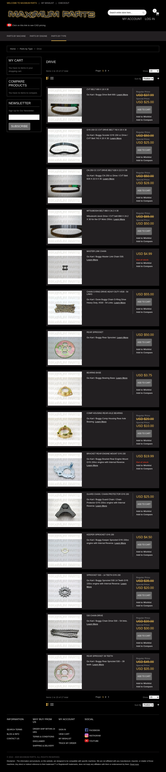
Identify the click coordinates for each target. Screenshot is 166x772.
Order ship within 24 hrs (44, 730)
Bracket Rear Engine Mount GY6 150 (106, 454)
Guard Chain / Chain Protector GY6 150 (108, 494)
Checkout (63, 3)
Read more (134, 764)
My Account (132, 19)
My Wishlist (47, 3)
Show (145, 71)
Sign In (62, 729)
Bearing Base (94, 373)
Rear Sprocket (95, 332)
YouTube (92, 741)
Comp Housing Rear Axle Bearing (105, 413)
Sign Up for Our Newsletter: (21, 110)
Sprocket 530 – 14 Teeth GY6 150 (104, 575)
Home (13, 49)
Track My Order (67, 743)
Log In (150, 19)
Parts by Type (26, 49)
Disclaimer (39, 741)
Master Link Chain (96, 251)
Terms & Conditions (43, 737)
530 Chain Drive (95, 615)
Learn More (122, 94)
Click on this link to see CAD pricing (26, 25)
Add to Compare (144, 120)
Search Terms (14, 729)
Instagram (93, 735)
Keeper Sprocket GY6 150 (100, 535)
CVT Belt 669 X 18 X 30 (98, 89)
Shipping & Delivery (43, 746)
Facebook (92, 730)
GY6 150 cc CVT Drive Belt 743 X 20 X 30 (107, 130)
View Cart (64, 734)
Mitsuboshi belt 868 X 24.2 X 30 (103, 211)
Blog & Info (13, 734)
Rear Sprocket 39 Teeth (100, 656)
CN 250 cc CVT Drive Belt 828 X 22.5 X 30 (107, 170)
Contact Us (13, 739)
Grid (52, 78)
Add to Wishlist (144, 116)
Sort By (138, 79)
